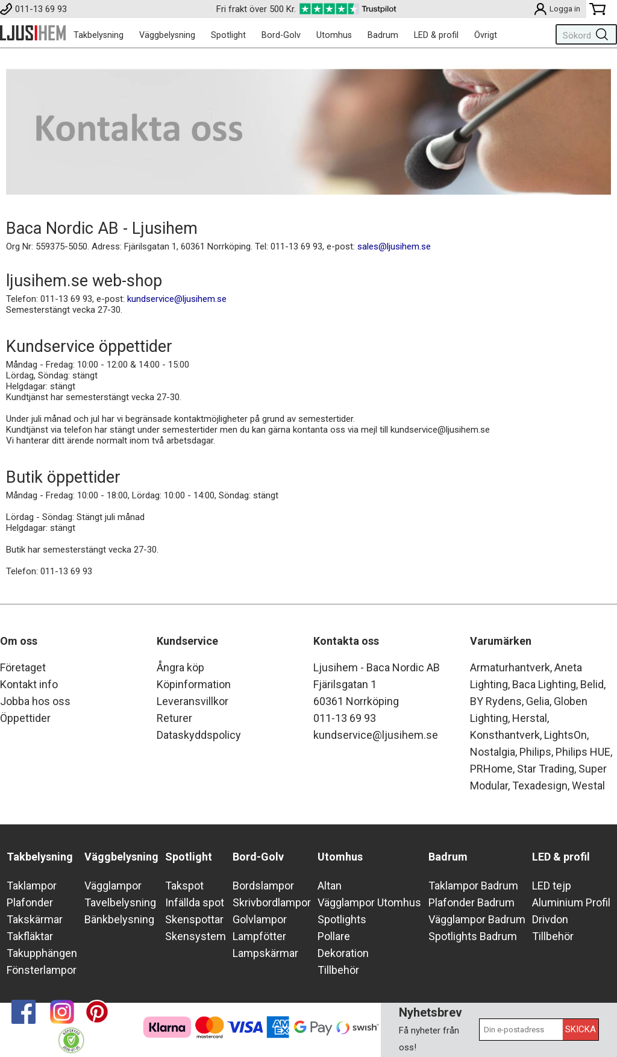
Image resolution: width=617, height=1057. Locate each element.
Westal (588, 785)
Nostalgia (492, 751)
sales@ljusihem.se (394, 246)
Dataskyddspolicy (199, 735)
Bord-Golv (281, 35)
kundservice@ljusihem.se (177, 298)
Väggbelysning (167, 35)
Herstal (529, 718)
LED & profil (436, 35)
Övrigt (485, 35)
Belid (592, 684)
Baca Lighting (544, 684)
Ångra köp (180, 667)
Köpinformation (194, 684)
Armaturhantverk (510, 667)
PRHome (491, 768)
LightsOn (565, 735)
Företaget (23, 667)
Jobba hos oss (35, 701)
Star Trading (545, 768)
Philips (535, 751)
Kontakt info (29, 684)
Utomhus (334, 35)
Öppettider (25, 718)
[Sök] (584, 34)
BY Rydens (496, 701)
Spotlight (228, 35)
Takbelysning (99, 35)
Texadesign (540, 785)
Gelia (538, 701)
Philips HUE (583, 751)
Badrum (383, 35)
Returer (174, 718)
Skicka (580, 1029)
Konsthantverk (505, 735)
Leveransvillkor (192, 701)
